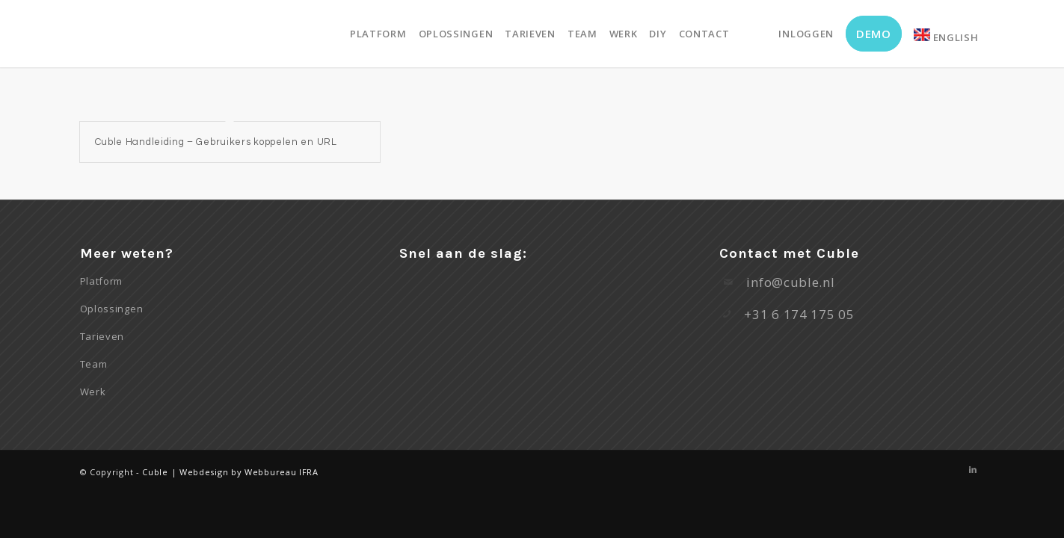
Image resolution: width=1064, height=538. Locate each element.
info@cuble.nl (790, 282)
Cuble (155, 471)
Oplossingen (112, 308)
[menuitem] (378, 33)
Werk (93, 391)
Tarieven (102, 336)
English (946, 36)
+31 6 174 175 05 (799, 314)
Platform (101, 281)
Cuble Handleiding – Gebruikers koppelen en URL (216, 142)
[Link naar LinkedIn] (973, 469)
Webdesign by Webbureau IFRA (249, 471)
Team (94, 364)
